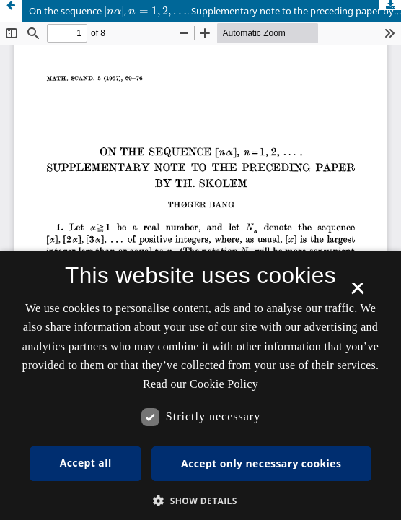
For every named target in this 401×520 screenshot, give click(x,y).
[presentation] (114, 10)
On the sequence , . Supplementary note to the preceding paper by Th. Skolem (215, 9)
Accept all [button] (86, 462)
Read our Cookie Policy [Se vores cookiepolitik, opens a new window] (200, 384)
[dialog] (200, 385)
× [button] (357, 293)
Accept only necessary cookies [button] (261, 463)
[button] (200, 501)
